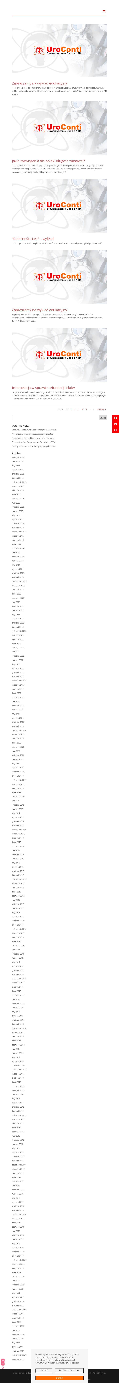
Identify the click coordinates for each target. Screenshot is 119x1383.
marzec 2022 (17, 660)
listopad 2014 (18, 1024)
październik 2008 (19, 1309)
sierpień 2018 (18, 838)
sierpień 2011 (18, 1173)
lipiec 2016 (16, 941)
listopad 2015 (18, 974)
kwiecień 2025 (18, 507)
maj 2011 (16, 1185)
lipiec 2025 (16, 494)
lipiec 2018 (16, 842)
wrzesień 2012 (18, 1119)
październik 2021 (19, 680)
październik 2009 (19, 1260)
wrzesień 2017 (18, 883)
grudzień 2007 (18, 1351)
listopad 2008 (18, 1305)
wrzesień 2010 (18, 1218)
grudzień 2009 (18, 1251)
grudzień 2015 (18, 970)
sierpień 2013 (18, 1078)
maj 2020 (16, 751)
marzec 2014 (17, 1053)
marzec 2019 (17, 809)
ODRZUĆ (44, 1370)
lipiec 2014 (16, 1040)
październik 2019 (19, 780)
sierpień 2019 (18, 788)
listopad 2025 (18, 478)
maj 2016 (16, 949)
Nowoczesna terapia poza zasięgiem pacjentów (33, 434)
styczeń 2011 (17, 1202)
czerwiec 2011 (18, 1181)
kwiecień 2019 (18, 805)
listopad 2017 (18, 875)
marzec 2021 (17, 709)
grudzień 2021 (18, 672)
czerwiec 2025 (18, 498)
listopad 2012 (18, 1111)
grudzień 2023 (18, 573)
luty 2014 (16, 1057)
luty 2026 (16, 465)
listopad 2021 (18, 676)
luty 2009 (16, 1293)
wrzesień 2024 (18, 536)
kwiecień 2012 (18, 1140)
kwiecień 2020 (18, 755)
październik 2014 (19, 1028)
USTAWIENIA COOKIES (69, 1370)
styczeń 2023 (17, 618)
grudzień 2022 (18, 623)
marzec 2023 (17, 610)
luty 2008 (16, 1342)
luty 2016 (16, 962)
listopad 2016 (18, 925)
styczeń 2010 (17, 1247)
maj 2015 (16, 999)
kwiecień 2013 (18, 1090)
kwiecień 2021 (18, 705)
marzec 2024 (17, 560)
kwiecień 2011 (18, 1189)
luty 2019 (16, 813)
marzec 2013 (17, 1094)
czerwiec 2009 (18, 1276)
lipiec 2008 (16, 1322)
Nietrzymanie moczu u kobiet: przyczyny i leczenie (33, 446)
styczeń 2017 (17, 916)
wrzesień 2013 (18, 1074)
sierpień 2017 (18, 887)
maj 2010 (16, 1231)
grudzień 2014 (18, 1020)
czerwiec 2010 (18, 1227)
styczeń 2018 (17, 867)
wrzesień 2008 (18, 1313)
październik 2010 (19, 1214)
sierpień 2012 (18, 1123)
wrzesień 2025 (18, 486)
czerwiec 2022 (18, 647)
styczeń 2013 (17, 1102)
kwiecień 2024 (18, 556)
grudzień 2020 (18, 722)
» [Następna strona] (93, 409)
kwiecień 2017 (18, 904)
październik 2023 (19, 581)
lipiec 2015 (16, 991)
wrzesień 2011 (18, 1169)
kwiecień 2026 (18, 457)
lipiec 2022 (16, 643)
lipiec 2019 (16, 792)
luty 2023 (16, 614)
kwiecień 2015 (18, 1003)
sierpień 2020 (18, 738)
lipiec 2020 (16, 742)
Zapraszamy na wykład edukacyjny (39, 83)
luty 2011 (16, 1198)
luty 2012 (16, 1148)
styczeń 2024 (17, 569)
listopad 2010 (18, 1210)
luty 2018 (16, 862)
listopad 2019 (18, 776)
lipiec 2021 (16, 693)
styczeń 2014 (17, 1061)
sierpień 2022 (18, 639)
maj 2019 (16, 800)
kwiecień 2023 (18, 606)
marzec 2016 (17, 958)
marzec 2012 (17, 1144)
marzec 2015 (17, 1007)
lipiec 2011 (16, 1177)
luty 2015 (16, 1011)
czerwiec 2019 (18, 796)
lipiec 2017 (16, 891)
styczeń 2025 (17, 519)
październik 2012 (19, 1115)
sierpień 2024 (18, 540)
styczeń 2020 (17, 767)
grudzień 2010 (18, 1206)
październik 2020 (19, 730)
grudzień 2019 (18, 771)
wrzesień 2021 (18, 685)
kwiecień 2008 (18, 1334)
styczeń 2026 (17, 469)
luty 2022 (16, 664)
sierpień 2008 (18, 1318)
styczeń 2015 (17, 1015)
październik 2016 (19, 929)
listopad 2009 (18, 1256)
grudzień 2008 (18, 1301)
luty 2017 (16, 912)
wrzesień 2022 (18, 635)
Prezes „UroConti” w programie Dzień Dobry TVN (33, 442)
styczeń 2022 (17, 668)
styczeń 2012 (17, 1152)
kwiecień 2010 (18, 1235)
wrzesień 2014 (18, 1032)
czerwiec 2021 (18, 697)
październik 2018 (19, 829)
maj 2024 (16, 552)
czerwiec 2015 (18, 995)
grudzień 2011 (18, 1156)
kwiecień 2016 (18, 954)
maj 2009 (16, 1280)
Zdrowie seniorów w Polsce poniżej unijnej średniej (34, 429)
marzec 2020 (17, 759)
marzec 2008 (17, 1338)
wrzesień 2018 (18, 833)
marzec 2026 (17, 461)
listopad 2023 (18, 577)
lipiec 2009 (16, 1272)
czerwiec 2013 (18, 1086)
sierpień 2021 (18, 689)
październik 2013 (19, 1069)
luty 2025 (16, 515)
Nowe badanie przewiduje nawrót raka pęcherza (33, 438)
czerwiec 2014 (18, 1044)
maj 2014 (16, 1049)
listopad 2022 (18, 627)
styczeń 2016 (17, 966)
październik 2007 (19, 1355)
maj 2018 (16, 850)
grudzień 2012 (18, 1107)
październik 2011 (19, 1164)
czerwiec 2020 (18, 747)
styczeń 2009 (17, 1297)
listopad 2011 (18, 1160)
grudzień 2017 (18, 871)
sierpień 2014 (18, 1036)
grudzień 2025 (18, 474)
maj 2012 (16, 1136)
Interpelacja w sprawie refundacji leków (43, 387)
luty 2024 (16, 565)
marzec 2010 (17, 1239)
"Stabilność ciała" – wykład (33, 238)
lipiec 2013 (16, 1082)
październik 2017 (19, 879)
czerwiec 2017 (18, 896)
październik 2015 (19, 978)
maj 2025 (16, 503)
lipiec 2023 (16, 593)
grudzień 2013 (18, 1065)
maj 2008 (16, 1330)
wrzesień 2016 (18, 933)
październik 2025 (19, 482)
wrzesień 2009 (18, 1264)
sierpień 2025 (18, 490)
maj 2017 (16, 900)
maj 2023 (16, 602)
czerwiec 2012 (18, 1131)
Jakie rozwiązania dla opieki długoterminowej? (48, 160)
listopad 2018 (18, 825)
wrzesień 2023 (18, 585)
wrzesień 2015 (18, 982)
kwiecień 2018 (18, 854)
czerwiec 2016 (18, 945)
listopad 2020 (18, 726)
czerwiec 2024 (18, 548)
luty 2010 (16, 1243)
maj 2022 (16, 651)
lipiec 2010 (16, 1222)
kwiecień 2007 (18, 1359)
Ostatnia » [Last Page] (101, 409)
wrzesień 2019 (18, 784)
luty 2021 (16, 713)
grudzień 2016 (18, 920)
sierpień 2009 (18, 1268)
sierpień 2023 (18, 589)
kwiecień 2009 (18, 1284)
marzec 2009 (17, 1289)
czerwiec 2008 (18, 1326)
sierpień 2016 (18, 937)
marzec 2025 (17, 511)
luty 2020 (16, 763)
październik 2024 (19, 531)
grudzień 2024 (18, 523)
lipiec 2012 (16, 1127)
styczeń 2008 (17, 1347)
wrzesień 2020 (18, 734)
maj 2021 (16, 701)
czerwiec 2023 (18, 598)
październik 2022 (19, 631)
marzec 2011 (17, 1193)
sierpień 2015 (18, 987)
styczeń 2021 (17, 718)
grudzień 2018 (18, 821)
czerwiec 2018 (18, 846)
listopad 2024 (18, 527)
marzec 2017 (17, 908)
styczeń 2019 (17, 817)
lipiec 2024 (16, 544)
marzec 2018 (17, 858)
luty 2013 (16, 1098)
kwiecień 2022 (18, 656)
